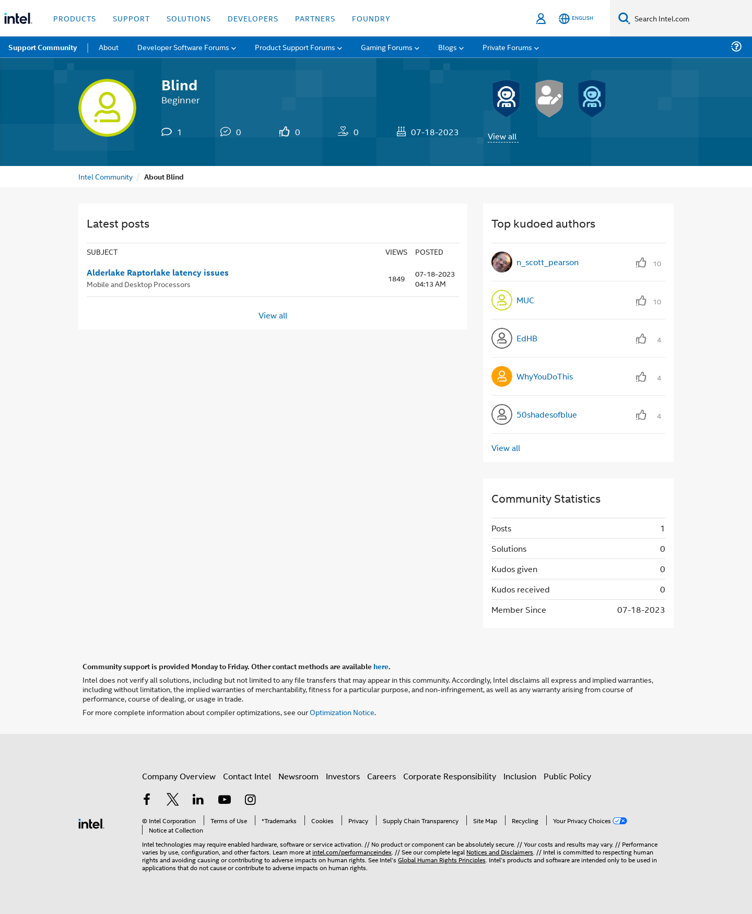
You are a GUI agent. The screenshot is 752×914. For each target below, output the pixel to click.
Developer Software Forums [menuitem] (183, 46)
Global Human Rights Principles (442, 859)
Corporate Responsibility (449, 776)
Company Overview (179, 776)
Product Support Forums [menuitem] (295, 46)
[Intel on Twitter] (173, 800)
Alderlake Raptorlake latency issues (158, 272)
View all (502, 136)
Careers (381, 776)
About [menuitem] (109, 46)
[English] (576, 19)
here (381, 666)
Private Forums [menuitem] (507, 46)
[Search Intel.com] (691, 18)
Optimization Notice (342, 711)
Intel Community (105, 176)
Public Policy (567, 776)
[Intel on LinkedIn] (198, 800)
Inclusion (519, 776)
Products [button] (74, 18)
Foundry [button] (371, 18)
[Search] (624, 18)
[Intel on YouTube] (224, 800)
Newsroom (298, 776)
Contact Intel (247, 776)
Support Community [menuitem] (42, 47)
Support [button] (131, 18)
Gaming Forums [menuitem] (387, 46)
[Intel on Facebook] (147, 800)
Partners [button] (315, 18)
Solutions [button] (189, 18)
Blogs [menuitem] (447, 46)
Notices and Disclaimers (499, 852)
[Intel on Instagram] (250, 800)
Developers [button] (253, 18)
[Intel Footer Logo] (91, 822)
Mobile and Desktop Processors (139, 283)
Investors (343, 776)
